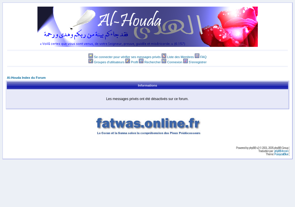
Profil (134, 62)
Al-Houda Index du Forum (26, 77)
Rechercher (152, 62)
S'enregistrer (198, 62)
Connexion (174, 62)
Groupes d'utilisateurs (109, 62)
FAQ (203, 57)
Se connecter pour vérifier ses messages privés (127, 57)
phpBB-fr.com (281, 151)
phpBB (252, 148)
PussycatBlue (281, 154)
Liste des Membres (180, 57)
